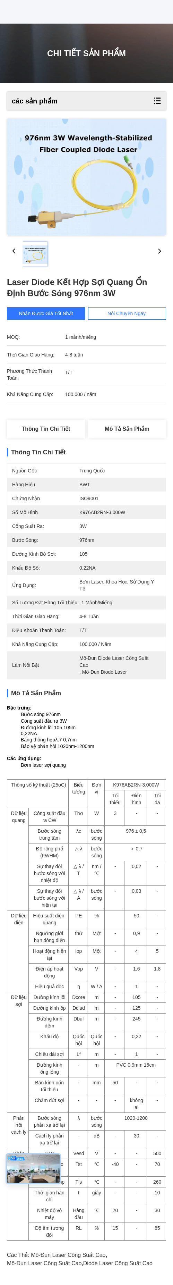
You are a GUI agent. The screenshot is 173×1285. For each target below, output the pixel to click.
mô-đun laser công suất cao (68, 1255)
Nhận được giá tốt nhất (46, 313)
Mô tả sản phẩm (127, 429)
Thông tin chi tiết (45, 429)
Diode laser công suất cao (118, 1263)
